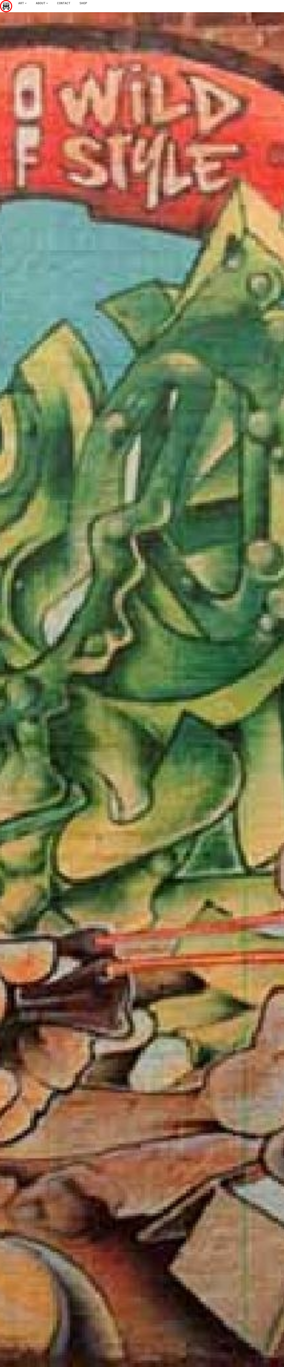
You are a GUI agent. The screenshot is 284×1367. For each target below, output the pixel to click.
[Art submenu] (26, 3)
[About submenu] (47, 3)
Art (21, 3)
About (40, 3)
